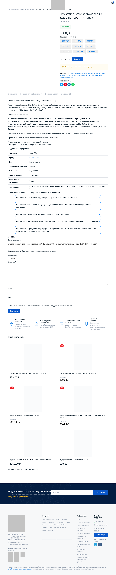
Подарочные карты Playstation (86, 75)
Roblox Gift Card (53, 525)
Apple (58, 519)
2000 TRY (92, 51)
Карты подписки (47, 530)
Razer (44, 525)
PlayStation (70, 73)
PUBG (68, 522)
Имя (10, 288)
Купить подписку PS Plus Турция (24, 9)
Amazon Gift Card (48, 519)
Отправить (101, 492)
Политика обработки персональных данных (83, 560)
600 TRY (78, 46)
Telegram (95, 545)
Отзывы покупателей (83, 522)
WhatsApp (98, 521)
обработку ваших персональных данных (20, 569)
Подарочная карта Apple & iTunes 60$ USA (24, 415)
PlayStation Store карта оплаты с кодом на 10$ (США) (28, 373)
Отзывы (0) (66, 94)
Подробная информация (31, 94)
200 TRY (65, 41)
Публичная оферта (83, 541)
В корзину (77, 59)
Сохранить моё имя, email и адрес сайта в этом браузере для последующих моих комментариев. (41, 306)
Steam (44, 527)
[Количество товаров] (65, 59)
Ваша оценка (12, 255)
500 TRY (65, 46)
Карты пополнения (95, 73)
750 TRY (90, 46)
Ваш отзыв (12, 262)
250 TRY (78, 41)
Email (10, 297)
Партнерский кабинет (84, 533)
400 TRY (90, 41)
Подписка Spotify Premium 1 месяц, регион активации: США (30, 460)
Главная (10, 9)
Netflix (44, 522)
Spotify (63, 525)
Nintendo (51, 522)
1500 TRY (79, 51)
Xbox (50, 527)
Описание (12, 94)
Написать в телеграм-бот (101, 535)
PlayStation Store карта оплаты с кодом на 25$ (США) (78, 373)
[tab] (12, 94)
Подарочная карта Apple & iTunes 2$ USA (74, 460)
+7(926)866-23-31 (101, 525)
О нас (78, 519)
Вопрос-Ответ (51, 94)
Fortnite (64, 519)
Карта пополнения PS (82, 73)
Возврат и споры (82, 554)
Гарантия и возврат (83, 525)
